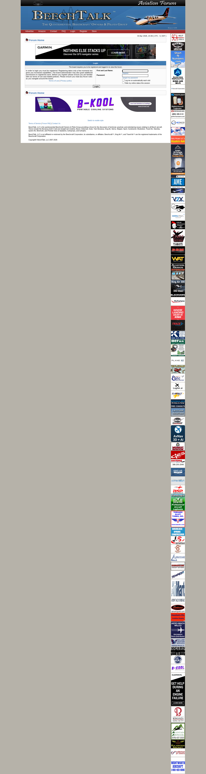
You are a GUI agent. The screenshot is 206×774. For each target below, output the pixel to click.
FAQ (64, 31)
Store (94, 31)
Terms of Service (34, 123)
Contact (53, 31)
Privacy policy (66, 81)
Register (83, 31)
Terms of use (54, 81)
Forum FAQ (46, 123)
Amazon (42, 31)
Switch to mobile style (95, 120)
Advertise (29, 31)
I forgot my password (130, 78)
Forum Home (36, 40)
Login (72, 31)
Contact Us (56, 123)
